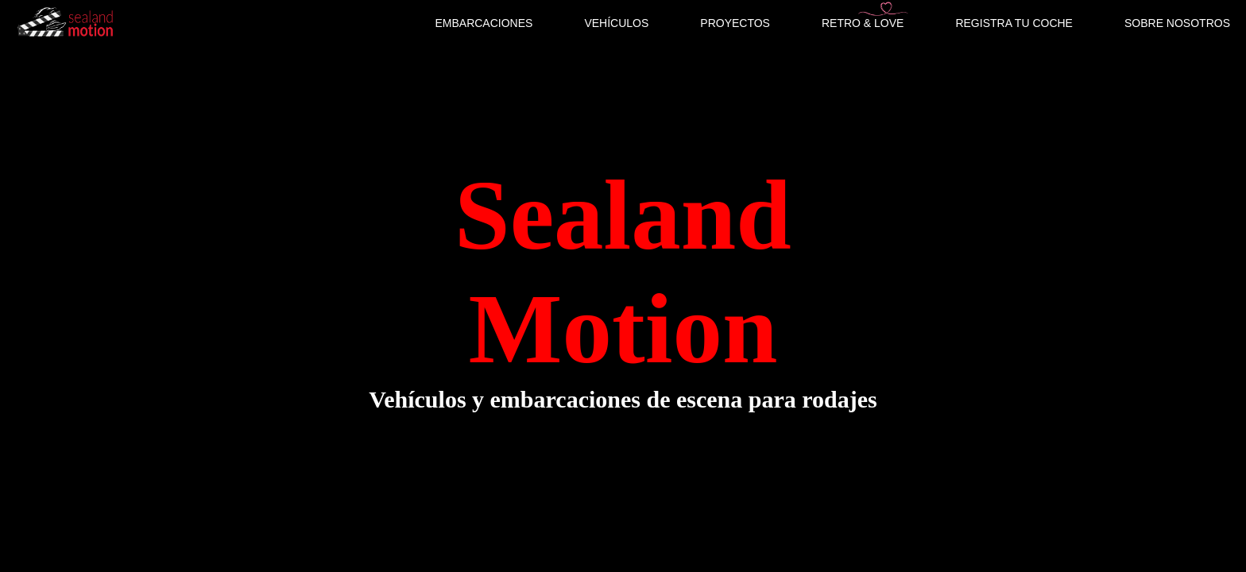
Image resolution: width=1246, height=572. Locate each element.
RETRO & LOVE (863, 23)
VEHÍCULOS (616, 23)
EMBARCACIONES (483, 23)
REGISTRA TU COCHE (1014, 23)
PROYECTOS (735, 23)
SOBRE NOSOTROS (1177, 23)
